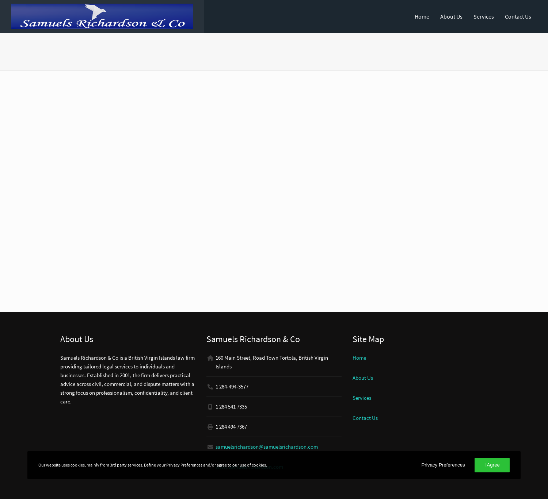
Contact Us (518, 16)
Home (422, 16)
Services (483, 16)
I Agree (492, 465)
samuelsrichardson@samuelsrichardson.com (267, 446)
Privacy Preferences (443, 465)
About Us (451, 16)
